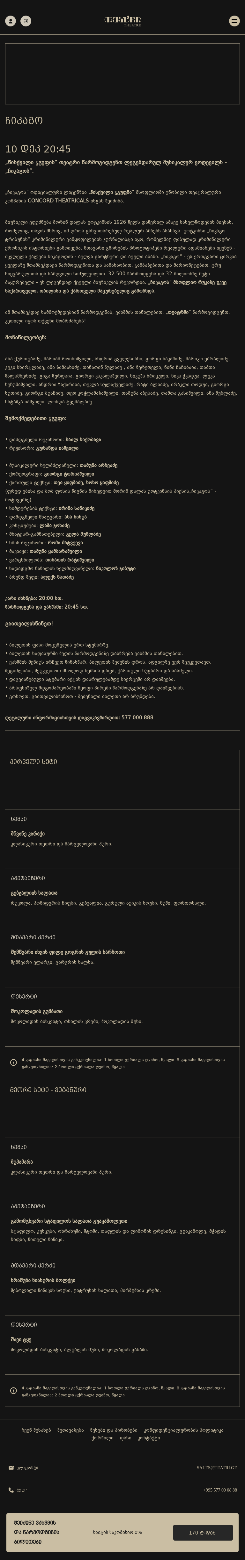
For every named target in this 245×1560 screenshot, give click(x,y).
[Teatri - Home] (122, 21)
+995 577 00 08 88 (220, 1490)
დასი (125, 1438)
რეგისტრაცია (10, 21)
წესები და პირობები (113, 1430)
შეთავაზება (70, 1430)
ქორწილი (103, 1438)
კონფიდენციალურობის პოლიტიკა (184, 1430)
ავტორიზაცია (26, 21)
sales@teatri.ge (217, 1467)
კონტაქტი (149, 1438)
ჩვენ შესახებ (36, 1430)
